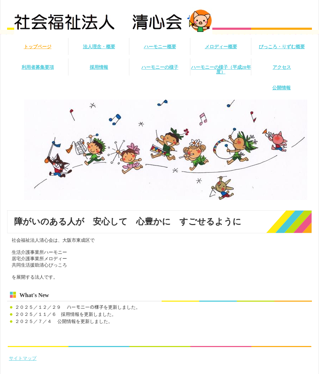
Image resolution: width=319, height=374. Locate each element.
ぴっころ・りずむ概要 (282, 46)
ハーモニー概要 (160, 46)
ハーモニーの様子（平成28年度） (221, 69)
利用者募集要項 (38, 67)
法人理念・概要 (99, 46)
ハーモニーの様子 (159, 67)
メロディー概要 (221, 46)
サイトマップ (23, 358)
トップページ (37, 46)
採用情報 (99, 67)
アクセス (282, 67)
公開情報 (281, 87)
